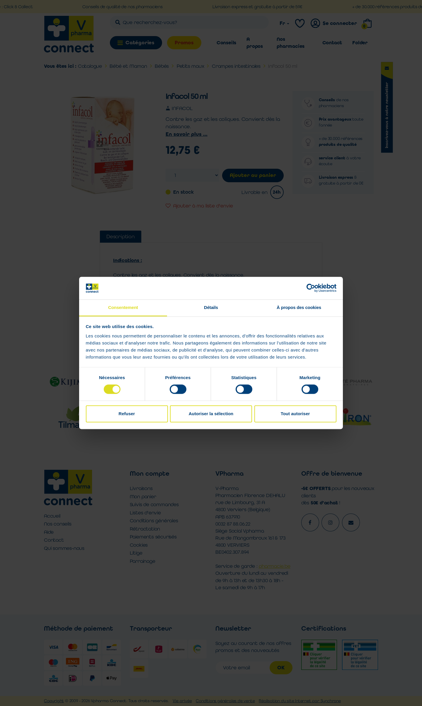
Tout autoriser (295, 413)
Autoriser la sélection (211, 413)
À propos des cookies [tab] (299, 307)
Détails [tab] (211, 307)
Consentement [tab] (123, 307)
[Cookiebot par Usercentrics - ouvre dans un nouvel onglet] (310, 288)
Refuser (127, 413)
